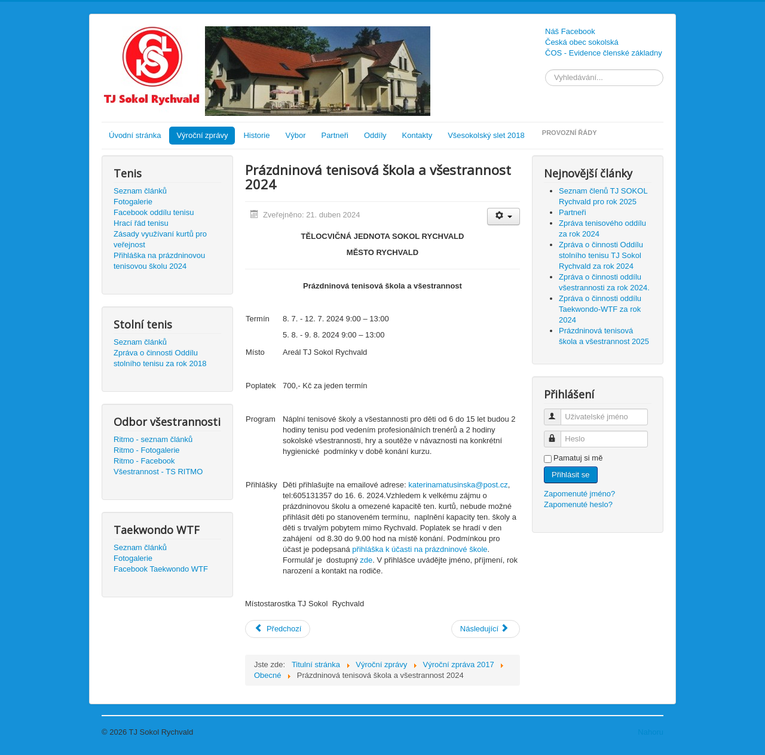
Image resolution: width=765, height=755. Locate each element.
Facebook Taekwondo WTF (161, 568)
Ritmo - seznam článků (153, 439)
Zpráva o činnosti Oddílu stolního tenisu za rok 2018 (160, 358)
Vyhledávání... (545, 69)
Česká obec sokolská (582, 42)
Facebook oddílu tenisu (154, 212)
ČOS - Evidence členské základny (603, 52)
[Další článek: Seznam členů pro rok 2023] (485, 629)
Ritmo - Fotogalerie (147, 450)
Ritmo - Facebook (144, 460)
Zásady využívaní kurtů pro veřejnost (160, 239)
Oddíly (375, 135)
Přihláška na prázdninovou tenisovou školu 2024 (159, 261)
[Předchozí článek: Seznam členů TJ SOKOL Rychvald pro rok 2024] (277, 629)
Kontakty (417, 135)
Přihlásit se (571, 474)
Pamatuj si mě (577, 457)
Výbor (296, 135)
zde (366, 559)
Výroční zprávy (202, 135)
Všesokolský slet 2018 (486, 135)
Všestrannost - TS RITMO (158, 471)
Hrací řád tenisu (141, 223)
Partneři (334, 135)
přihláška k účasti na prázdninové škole (419, 549)
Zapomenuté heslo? (578, 504)
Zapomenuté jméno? (579, 493)
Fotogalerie (133, 201)
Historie (256, 135)
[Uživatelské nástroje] (503, 216)
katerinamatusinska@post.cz (457, 484)
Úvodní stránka (135, 135)
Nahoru (650, 732)
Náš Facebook (570, 31)
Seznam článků (140, 190)
